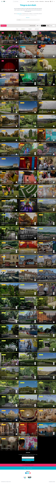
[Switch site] (6, 1)
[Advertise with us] (54, 1)
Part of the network (27, 465)
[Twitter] (28, 473)
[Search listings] (17, 1)
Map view (38, 25)
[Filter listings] (28, 20)
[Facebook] (26, 473)
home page (19, 13)
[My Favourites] (52, 1)
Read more (28, 17)
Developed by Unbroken (52, 481)
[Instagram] (30, 473)
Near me (4, 25)
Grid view (43, 25)
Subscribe (28, 459)
